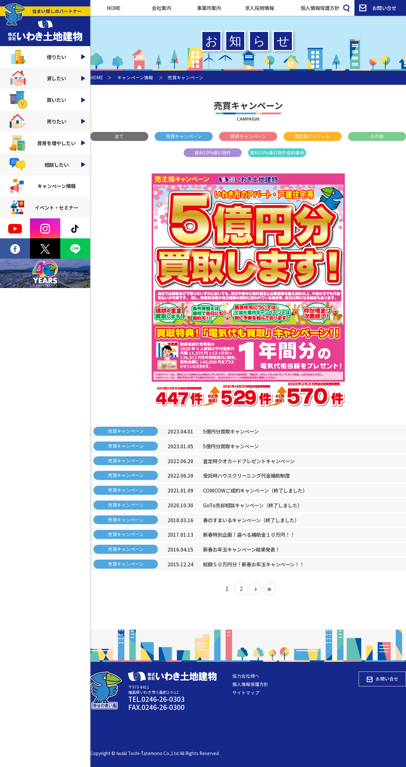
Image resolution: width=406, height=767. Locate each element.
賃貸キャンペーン (248, 136)
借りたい (47, 57)
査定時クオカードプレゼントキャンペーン (249, 460)
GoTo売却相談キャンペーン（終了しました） (252, 505)
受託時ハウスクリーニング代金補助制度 (246, 475)
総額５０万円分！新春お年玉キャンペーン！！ (253, 564)
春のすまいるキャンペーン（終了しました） (251, 519)
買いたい (47, 100)
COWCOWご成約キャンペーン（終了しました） (255, 490)
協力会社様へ (245, 675)
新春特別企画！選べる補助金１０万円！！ (249, 534)
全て (119, 136)
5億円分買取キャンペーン (231, 431)
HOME (114, 7)
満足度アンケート (312, 136)
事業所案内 (209, 7)
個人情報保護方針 (320, 7)
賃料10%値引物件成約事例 (277, 152)
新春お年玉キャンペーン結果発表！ (241, 549)
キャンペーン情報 (43, 186)
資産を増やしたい (47, 143)
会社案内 (161, 7)
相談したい (47, 164)
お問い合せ (377, 7)
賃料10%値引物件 (213, 152)
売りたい (47, 121)
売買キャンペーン (184, 136)
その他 (377, 136)
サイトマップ (245, 692)
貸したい (47, 78)
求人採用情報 (259, 7)
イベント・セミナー (44, 207)
